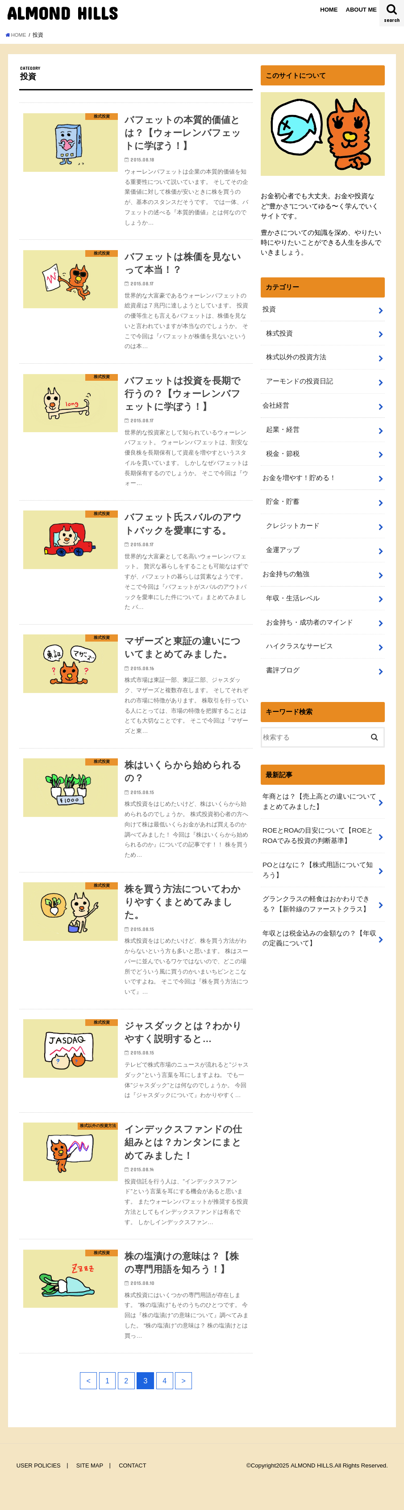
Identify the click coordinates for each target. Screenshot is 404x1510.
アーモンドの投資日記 (299, 379)
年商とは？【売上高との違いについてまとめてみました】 (319, 794)
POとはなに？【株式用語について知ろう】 (317, 861)
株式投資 (279, 332)
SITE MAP (90, 1487)
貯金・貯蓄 (282, 498)
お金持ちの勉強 (285, 569)
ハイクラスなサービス (299, 640)
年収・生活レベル (292, 592)
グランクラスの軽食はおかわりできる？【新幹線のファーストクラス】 (316, 895)
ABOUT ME (361, 9)
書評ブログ (282, 663)
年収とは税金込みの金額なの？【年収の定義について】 (319, 928)
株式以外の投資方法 (296, 356)
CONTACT (133, 1487)
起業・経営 (282, 427)
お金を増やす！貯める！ (299, 474)
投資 (269, 308)
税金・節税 (282, 450)
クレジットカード (292, 521)
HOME (328, 9)
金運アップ (282, 545)
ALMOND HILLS (62, 12)
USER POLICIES (38, 1487)
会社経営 (275, 403)
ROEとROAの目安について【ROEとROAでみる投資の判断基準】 (317, 827)
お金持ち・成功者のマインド (309, 616)
